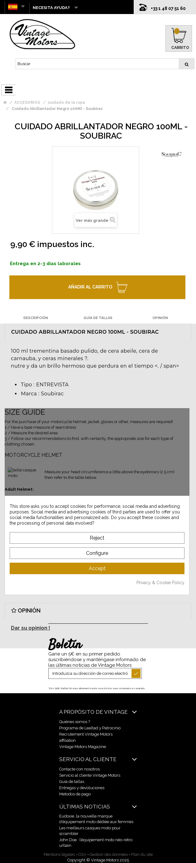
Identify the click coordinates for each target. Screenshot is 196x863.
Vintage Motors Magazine (82, 746)
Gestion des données (109, 854)
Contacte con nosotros (79, 769)
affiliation (67, 740)
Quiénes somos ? (74, 721)
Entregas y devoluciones (81, 787)
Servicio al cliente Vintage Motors (89, 775)
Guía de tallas (71, 781)
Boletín (65, 645)
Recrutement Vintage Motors (85, 734)
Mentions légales (59, 854)
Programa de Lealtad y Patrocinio (90, 728)
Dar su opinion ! (30, 628)
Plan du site (142, 854)
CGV (82, 854)
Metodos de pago (75, 794)
